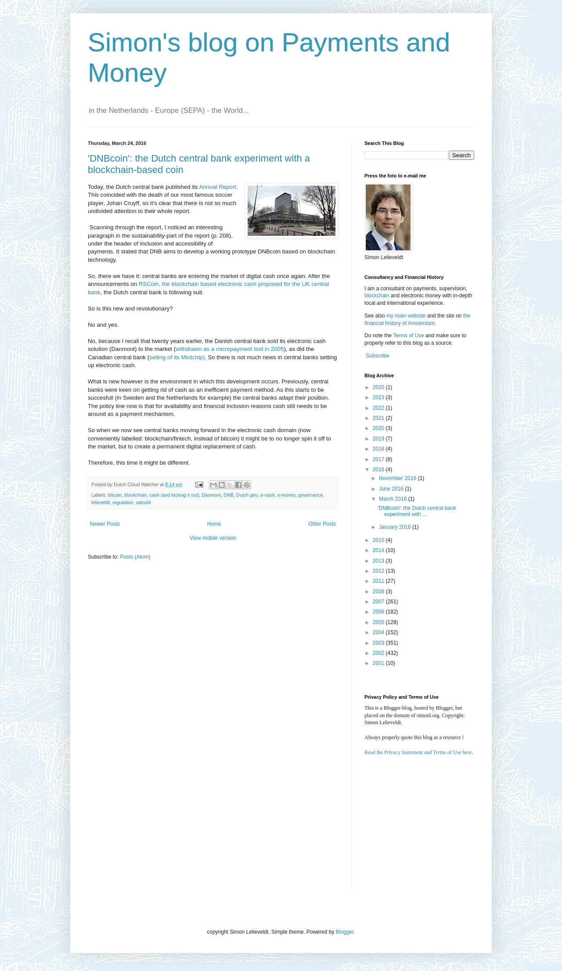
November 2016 (398, 478)
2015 (379, 540)
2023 (379, 397)
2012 (379, 571)
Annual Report (217, 187)
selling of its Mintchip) (177, 357)
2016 (379, 469)
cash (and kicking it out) (174, 495)
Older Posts (322, 524)
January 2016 (395, 527)
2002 (379, 653)
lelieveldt (100, 502)
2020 (379, 428)
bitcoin (115, 495)
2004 (379, 632)
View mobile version (213, 538)
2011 (379, 581)
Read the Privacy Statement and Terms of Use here (418, 752)
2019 (379, 439)
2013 (379, 561)
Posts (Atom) (135, 557)
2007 (379, 602)
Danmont (211, 495)
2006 (379, 612)
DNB (228, 495)
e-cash (267, 495)
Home (214, 524)
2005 (379, 622)
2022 (379, 408)
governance (310, 495)
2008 (379, 591)
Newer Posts (105, 524)
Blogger (345, 932)
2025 (379, 387)
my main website (405, 316)
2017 (379, 459)
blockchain (135, 495)
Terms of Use (408, 335)
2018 (379, 449)
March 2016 (393, 499)
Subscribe (377, 356)
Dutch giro (247, 495)
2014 (379, 550)
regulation (122, 502)
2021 (379, 418)
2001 (379, 663)
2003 (379, 643)
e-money (286, 495)
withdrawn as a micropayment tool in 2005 (230, 349)
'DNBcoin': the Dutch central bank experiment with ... (417, 511)
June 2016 (392, 489)
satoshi (143, 502)
